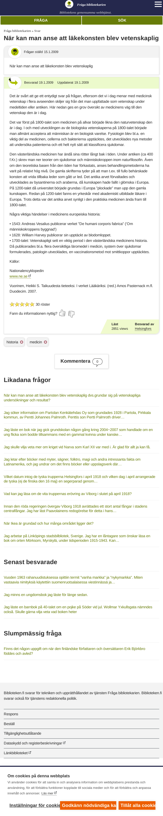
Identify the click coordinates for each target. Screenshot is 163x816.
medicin (36, 342)
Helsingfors (143, 329)
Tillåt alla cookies (138, 805)
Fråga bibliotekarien (17, 31)
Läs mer (47, 793)
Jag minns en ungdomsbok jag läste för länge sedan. (46, 594)
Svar (37, 31)
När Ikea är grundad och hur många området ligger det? (48, 523)
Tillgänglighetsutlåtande (22, 733)
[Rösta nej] (71, 314)
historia (12, 342)
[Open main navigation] (158, 4)
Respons (11, 714)
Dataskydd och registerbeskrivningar (33, 743)
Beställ (9, 724)
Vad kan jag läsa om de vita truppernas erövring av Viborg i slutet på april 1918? (68, 494)
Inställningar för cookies (34, 805)
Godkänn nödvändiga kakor (89, 805)
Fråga (41, 20)
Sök (122, 20)
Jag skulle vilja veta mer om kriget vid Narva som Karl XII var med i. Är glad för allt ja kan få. (77, 447)
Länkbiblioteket (16, 753)
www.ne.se (18, 276)
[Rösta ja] (62, 313)
